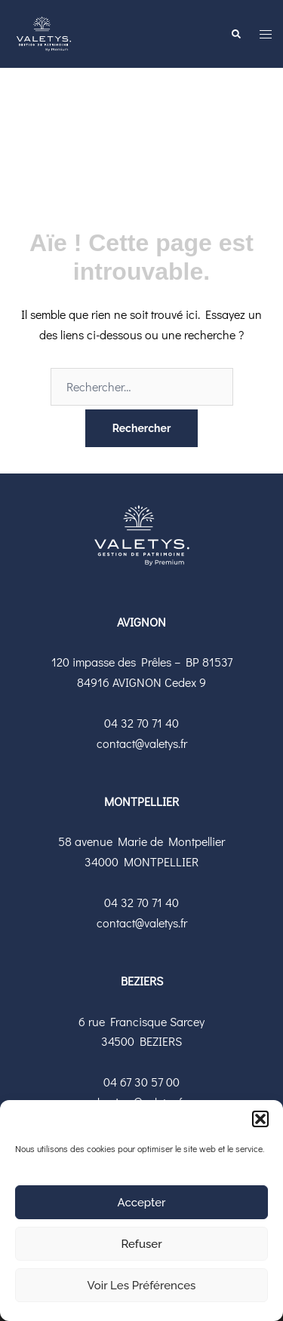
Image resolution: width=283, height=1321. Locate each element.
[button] (260, 1118)
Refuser (141, 1244)
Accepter (142, 1202)
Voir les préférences (142, 1285)
